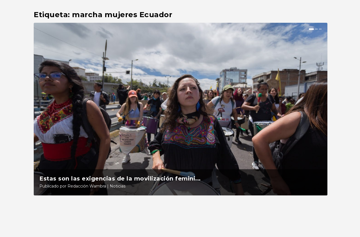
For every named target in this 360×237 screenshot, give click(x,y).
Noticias (117, 186)
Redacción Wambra (87, 186)
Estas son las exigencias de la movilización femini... (120, 178)
